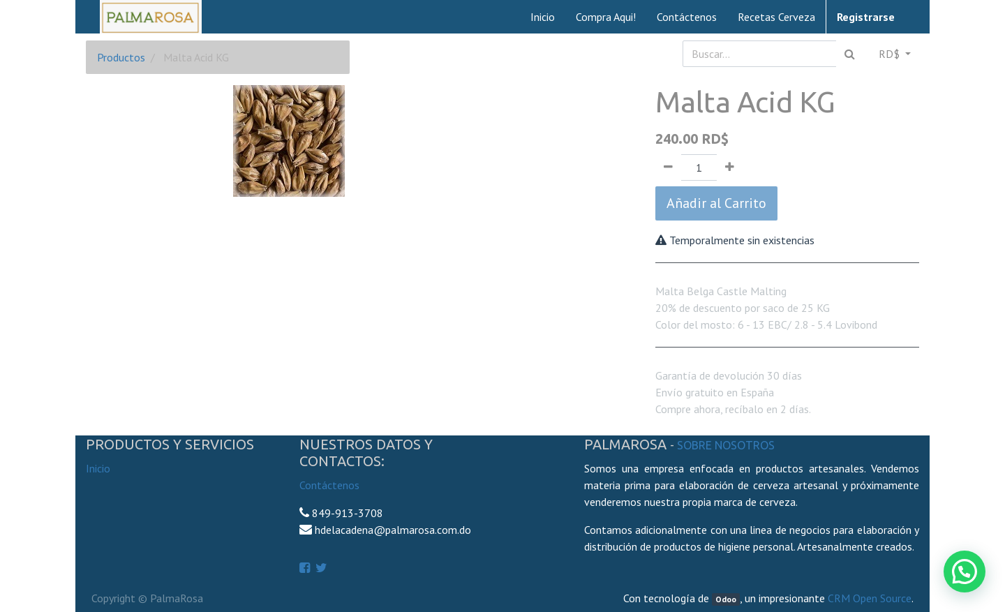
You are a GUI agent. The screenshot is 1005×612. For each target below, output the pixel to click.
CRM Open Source (869, 598)
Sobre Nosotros (726, 445)
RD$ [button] (890, 54)
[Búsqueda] (849, 53)
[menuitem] (542, 16)
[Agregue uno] (730, 167)
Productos (121, 57)
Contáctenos (329, 485)
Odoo (725, 599)
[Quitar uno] (668, 167)
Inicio (98, 468)
